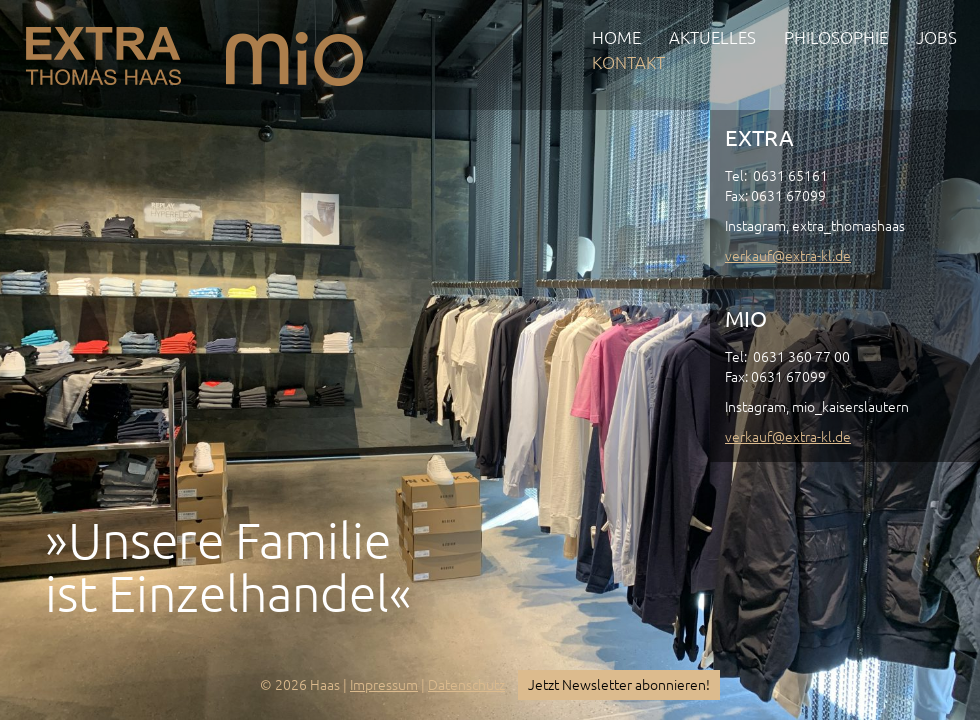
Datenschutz (466, 685)
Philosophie (836, 37)
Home (616, 37)
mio (294, 51)
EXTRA (103, 51)
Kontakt (628, 62)
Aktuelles (712, 37)
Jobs (936, 37)
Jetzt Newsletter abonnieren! (619, 685)
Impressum (384, 685)
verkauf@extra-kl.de (788, 256)
